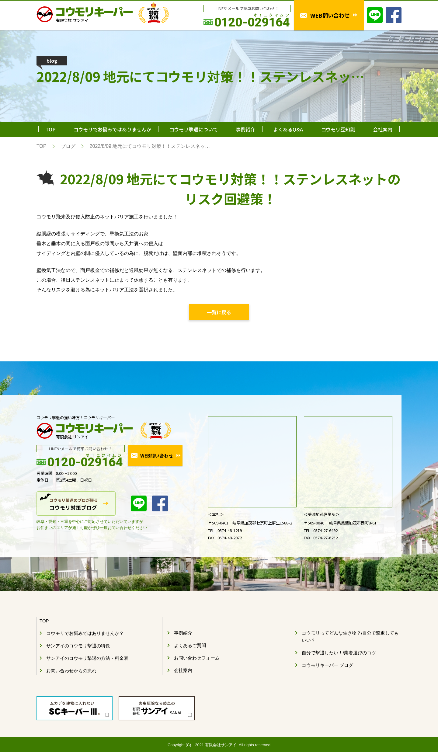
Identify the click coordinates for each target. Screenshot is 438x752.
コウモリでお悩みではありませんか (112, 129)
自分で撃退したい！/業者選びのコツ (339, 652)
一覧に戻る (219, 312)
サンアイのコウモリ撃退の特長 (78, 645)
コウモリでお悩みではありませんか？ (85, 633)
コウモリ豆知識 (338, 129)
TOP (51, 129)
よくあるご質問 (190, 645)
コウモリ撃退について (193, 129)
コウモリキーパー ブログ (327, 665)
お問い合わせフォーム (197, 657)
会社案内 (382, 129)
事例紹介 (245, 129)
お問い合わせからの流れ (71, 670)
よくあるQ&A (288, 129)
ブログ (68, 146)
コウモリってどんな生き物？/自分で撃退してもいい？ (350, 636)
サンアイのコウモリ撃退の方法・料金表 (87, 658)
